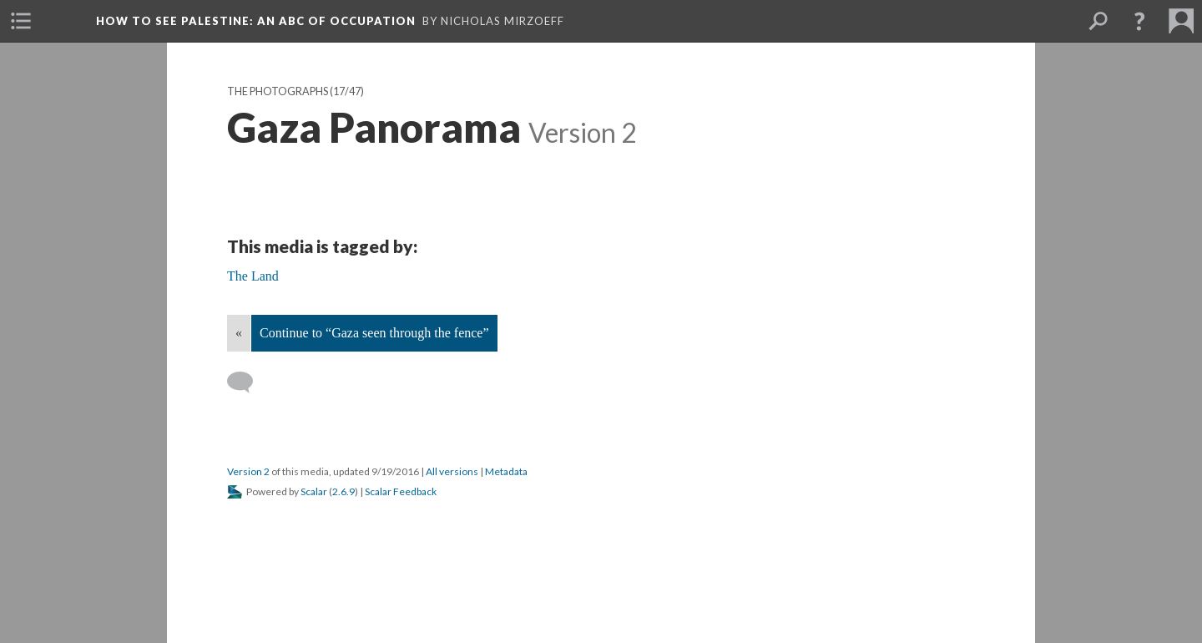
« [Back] (238, 333)
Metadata (506, 471)
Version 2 (248, 471)
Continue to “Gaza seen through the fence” (374, 333)
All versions (452, 471)
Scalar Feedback (401, 491)
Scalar (313, 491)
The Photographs (277, 91)
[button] (1139, 21)
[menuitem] (21, 21)
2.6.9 (343, 491)
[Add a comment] (247, 382)
